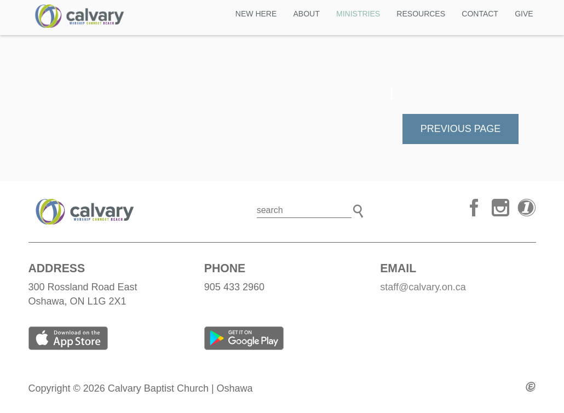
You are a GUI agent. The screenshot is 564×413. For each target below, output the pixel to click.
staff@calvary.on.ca (423, 287)
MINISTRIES (358, 13)
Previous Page (461, 128)
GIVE (524, 13)
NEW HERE (256, 13)
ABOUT (306, 13)
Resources (420, 13)
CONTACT (480, 13)
